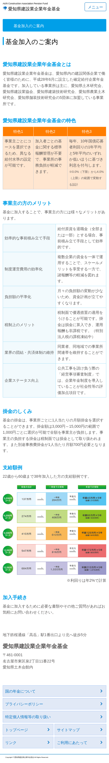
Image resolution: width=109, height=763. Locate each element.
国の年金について (20, 691)
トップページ (16, 730)
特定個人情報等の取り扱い (28, 717)
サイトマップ (68, 730)
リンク (11, 742)
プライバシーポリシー (24, 704)
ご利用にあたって (72, 742)
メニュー (95, 7)
